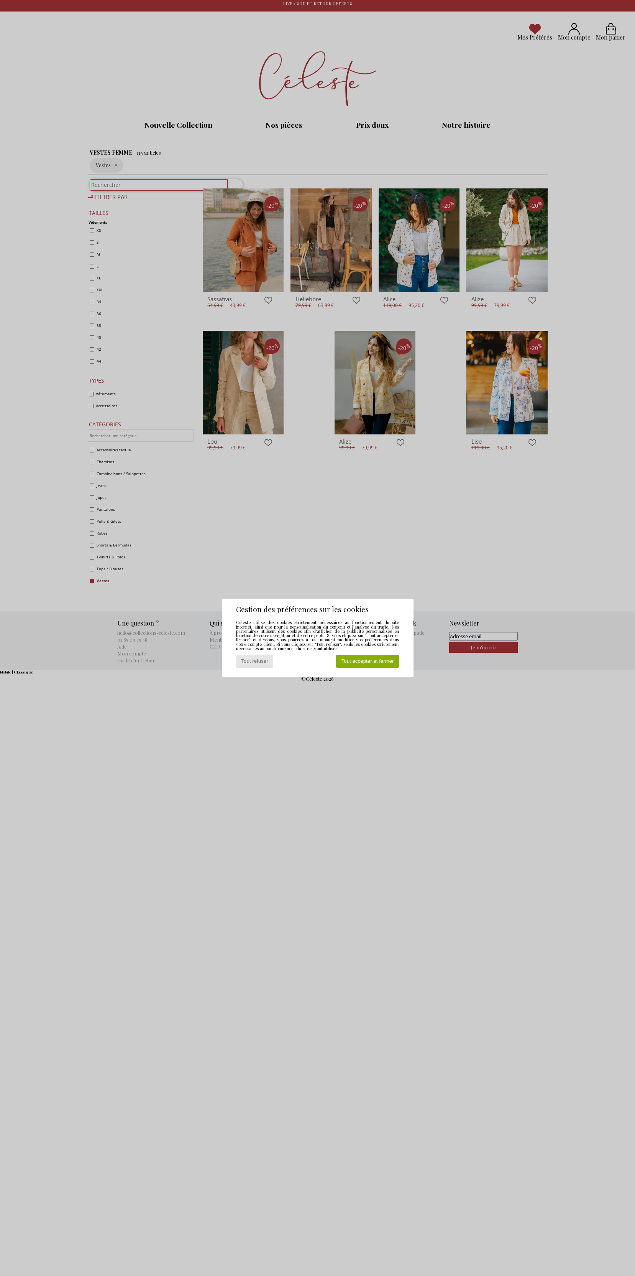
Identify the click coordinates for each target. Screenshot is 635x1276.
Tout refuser (254, 661)
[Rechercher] (232, 188)
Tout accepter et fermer (367, 661)
